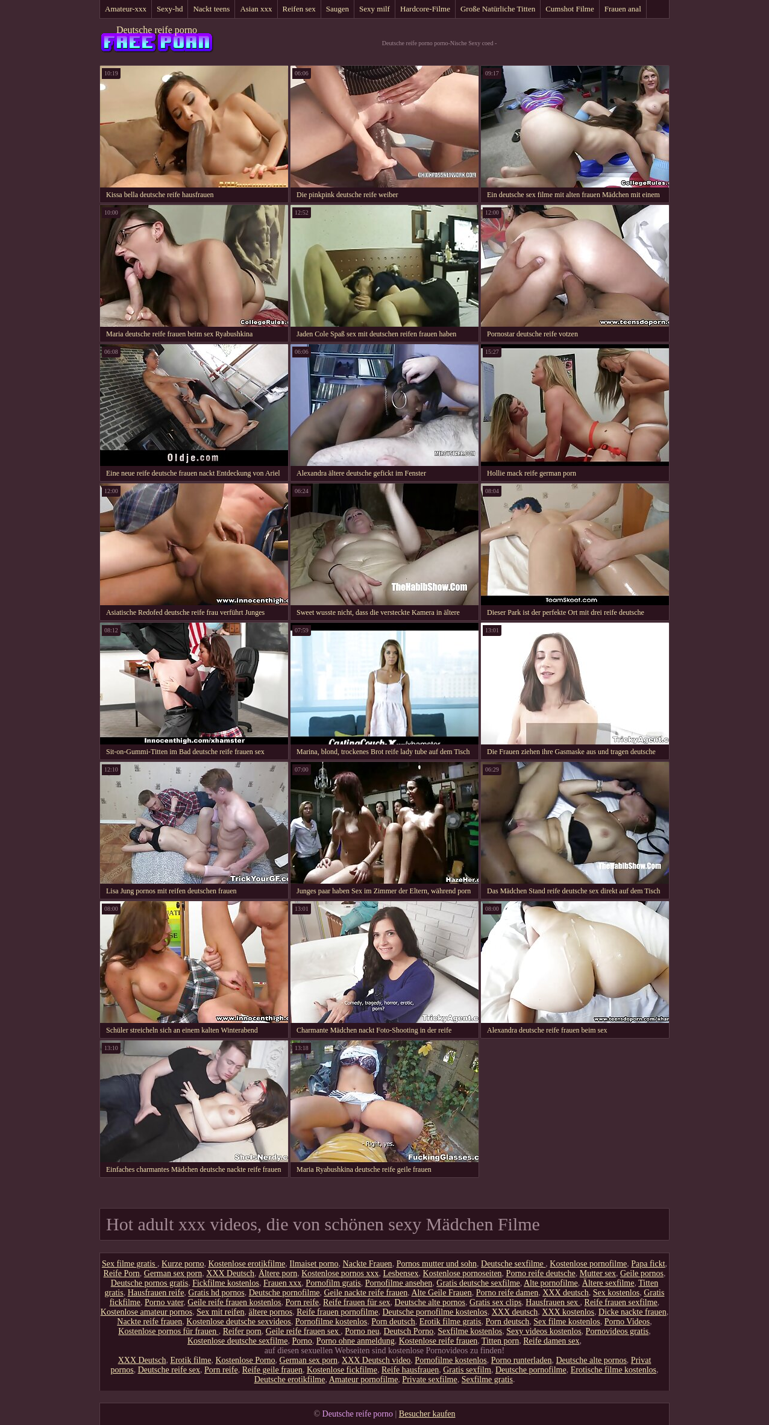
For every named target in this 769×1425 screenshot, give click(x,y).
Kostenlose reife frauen (438, 1340)
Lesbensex (400, 1273)
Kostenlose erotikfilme (246, 1263)
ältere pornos (271, 1311)
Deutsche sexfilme (513, 1263)
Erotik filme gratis (450, 1321)
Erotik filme (190, 1360)
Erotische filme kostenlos (613, 1369)
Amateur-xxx (125, 8)
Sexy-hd (170, 8)
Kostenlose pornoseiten (462, 1273)
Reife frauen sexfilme (621, 1302)
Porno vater (164, 1302)
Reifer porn (242, 1331)
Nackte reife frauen (149, 1321)
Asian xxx (256, 8)
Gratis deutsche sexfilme (477, 1283)
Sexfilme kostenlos (470, 1331)
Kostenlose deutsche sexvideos (238, 1321)
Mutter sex (598, 1273)
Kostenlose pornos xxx (339, 1273)
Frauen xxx (282, 1283)
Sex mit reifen (220, 1311)
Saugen (337, 8)
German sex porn (173, 1273)
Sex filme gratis (129, 1263)
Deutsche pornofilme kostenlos (434, 1311)
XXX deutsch (565, 1292)
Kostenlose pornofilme (588, 1263)
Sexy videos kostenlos (543, 1331)
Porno (302, 1340)
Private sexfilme (429, 1379)
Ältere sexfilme (608, 1283)
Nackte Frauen (367, 1263)
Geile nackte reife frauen (365, 1292)
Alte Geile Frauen (441, 1292)
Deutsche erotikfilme (289, 1379)
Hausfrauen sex (553, 1302)
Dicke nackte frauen (632, 1311)
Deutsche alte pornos (430, 1302)
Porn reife (302, 1302)
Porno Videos (627, 1321)
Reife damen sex (551, 1340)
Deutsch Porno (408, 1331)
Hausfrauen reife (156, 1292)
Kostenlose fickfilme (342, 1369)
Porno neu (362, 1331)
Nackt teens (211, 8)
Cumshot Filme (569, 8)
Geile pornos (642, 1273)
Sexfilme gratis (487, 1379)
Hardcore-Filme (425, 8)
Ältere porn (278, 1273)
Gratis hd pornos (216, 1292)
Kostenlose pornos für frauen (168, 1331)
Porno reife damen (507, 1292)
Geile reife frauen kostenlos (234, 1302)
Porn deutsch (393, 1321)
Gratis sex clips (495, 1302)
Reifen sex (299, 8)
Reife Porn (122, 1273)
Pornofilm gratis (333, 1283)
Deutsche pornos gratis (149, 1283)
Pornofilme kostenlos (331, 1321)
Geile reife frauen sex (303, 1331)
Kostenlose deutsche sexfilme (237, 1340)
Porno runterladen (521, 1360)
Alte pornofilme (551, 1283)
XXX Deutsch (230, 1273)
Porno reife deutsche (541, 1273)
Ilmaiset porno (313, 1263)
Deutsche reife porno (156, 30)
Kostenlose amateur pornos (146, 1311)
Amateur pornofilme (363, 1379)
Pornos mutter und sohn (437, 1263)
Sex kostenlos (616, 1292)
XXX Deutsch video (376, 1360)
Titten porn (500, 1340)
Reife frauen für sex (357, 1302)
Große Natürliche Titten (497, 8)
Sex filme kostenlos (566, 1321)
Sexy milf (374, 8)
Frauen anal (622, 8)
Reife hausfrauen (410, 1369)
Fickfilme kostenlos (225, 1283)
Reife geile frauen (272, 1369)
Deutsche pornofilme (284, 1292)
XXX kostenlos (568, 1311)
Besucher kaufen (427, 1413)
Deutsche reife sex (169, 1369)
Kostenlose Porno (245, 1360)
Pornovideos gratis (617, 1331)
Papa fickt (648, 1263)
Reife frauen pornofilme (337, 1311)
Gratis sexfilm (467, 1369)
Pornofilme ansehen (399, 1283)
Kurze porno (183, 1263)
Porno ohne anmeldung (355, 1340)
